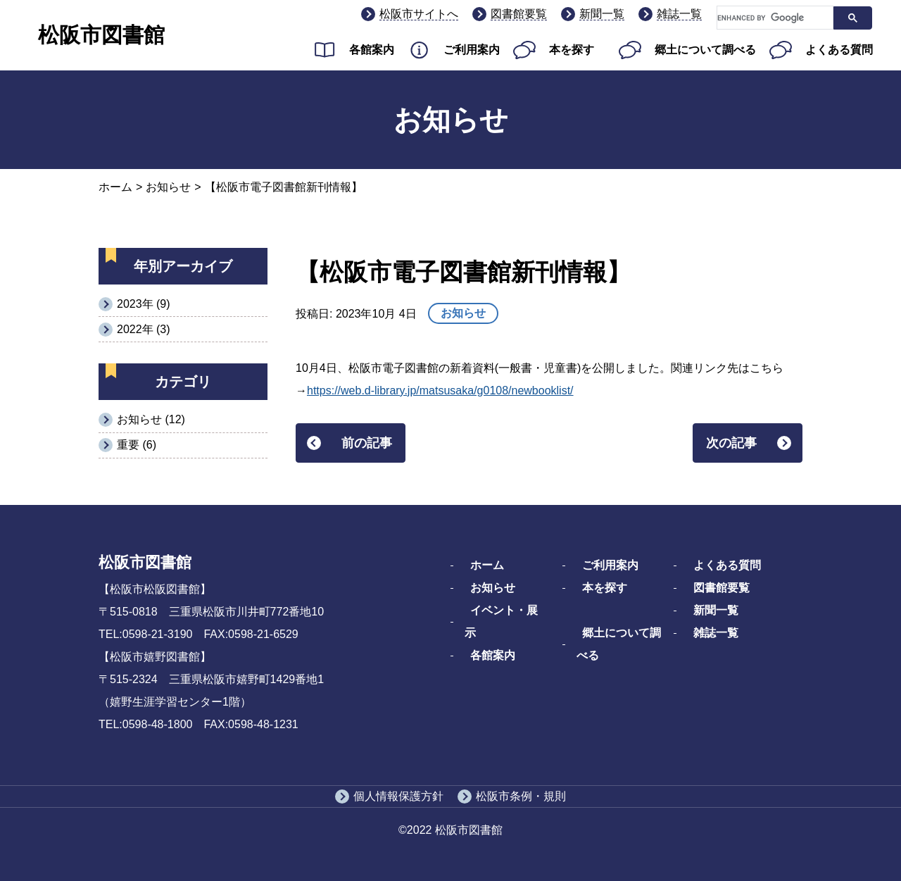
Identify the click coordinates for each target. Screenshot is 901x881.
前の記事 (366, 443)
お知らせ (168, 187)
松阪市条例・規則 (521, 796)
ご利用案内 (471, 50)
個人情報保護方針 (398, 796)
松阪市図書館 (101, 34)
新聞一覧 (601, 14)
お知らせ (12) (151, 419)
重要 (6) (136, 445)
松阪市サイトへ (418, 14)
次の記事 (731, 443)
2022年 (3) (143, 329)
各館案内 (371, 50)
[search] (773, 18)
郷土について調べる (705, 50)
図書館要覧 (519, 14)
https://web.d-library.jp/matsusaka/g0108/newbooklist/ (440, 390)
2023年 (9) (143, 304)
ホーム (115, 187)
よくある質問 (839, 50)
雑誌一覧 (679, 14)
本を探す (571, 50)
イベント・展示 (501, 621)
